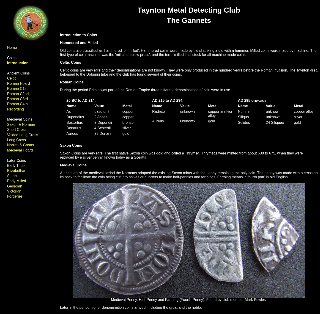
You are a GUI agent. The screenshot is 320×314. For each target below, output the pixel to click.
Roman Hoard (18, 83)
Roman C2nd (18, 94)
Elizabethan (16, 171)
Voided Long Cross (22, 135)
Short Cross (16, 130)
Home (12, 48)
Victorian (14, 191)
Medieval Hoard (20, 150)
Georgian (14, 186)
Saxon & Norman (21, 125)
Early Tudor (16, 166)
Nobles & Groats (20, 145)
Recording (15, 109)
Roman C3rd (17, 99)
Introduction (17, 63)
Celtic (11, 78)
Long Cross (16, 140)
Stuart (12, 176)
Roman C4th (17, 104)
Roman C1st (17, 89)
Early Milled (16, 181)
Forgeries (15, 196)
